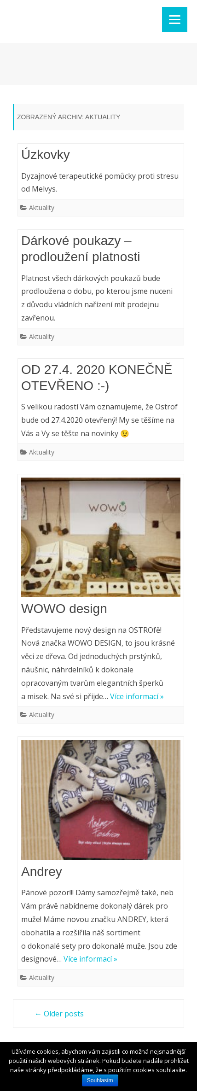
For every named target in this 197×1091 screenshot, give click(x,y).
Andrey (41, 871)
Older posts (59, 1014)
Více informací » (137, 696)
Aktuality (41, 207)
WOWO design (64, 608)
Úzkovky (45, 154)
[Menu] (174, 19)
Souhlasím (100, 1080)
